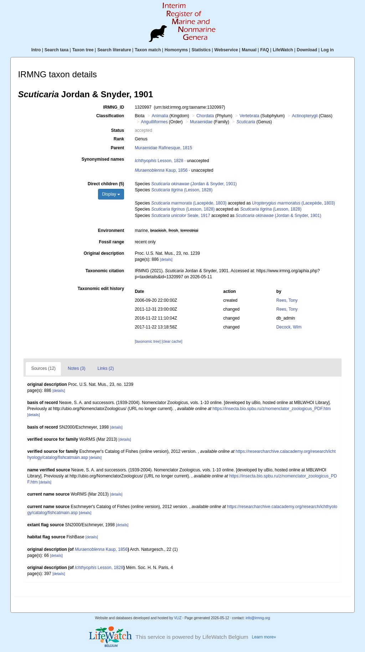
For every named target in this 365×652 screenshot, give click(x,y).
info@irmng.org (258, 618)
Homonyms (176, 49)
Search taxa (56, 49)
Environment (111, 230)
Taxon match (148, 49)
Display (111, 194)
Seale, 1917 (180, 215)
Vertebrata (249, 115)
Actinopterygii (305, 115)
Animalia (160, 115)
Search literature (114, 49)
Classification (110, 115)
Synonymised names (103, 159)
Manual (249, 49)
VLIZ (177, 618)
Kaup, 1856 (161, 170)
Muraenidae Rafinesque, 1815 (163, 147)
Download (307, 49)
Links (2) (105, 368)
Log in (327, 49)
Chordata (205, 115)
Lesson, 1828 (159, 160)
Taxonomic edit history (101, 288)
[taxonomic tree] (147, 341)
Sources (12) (43, 368)
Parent (117, 147)
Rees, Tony (287, 300)
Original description (104, 253)
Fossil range (111, 241)
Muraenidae (201, 121)
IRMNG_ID (113, 107)
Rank (119, 138)
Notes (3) (76, 368)
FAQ (264, 49)
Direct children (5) (106, 183)
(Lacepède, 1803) (188, 203)
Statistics (200, 49)
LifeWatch (283, 49)
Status (117, 130)
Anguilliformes (154, 121)
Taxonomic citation (105, 270)
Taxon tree (83, 49)
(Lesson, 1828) (181, 189)
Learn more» (264, 637)
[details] (166, 260)
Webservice (226, 49)
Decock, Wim (289, 327)
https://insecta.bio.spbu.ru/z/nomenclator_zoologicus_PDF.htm (271, 408)
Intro (36, 49)
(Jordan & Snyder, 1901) (194, 183)
